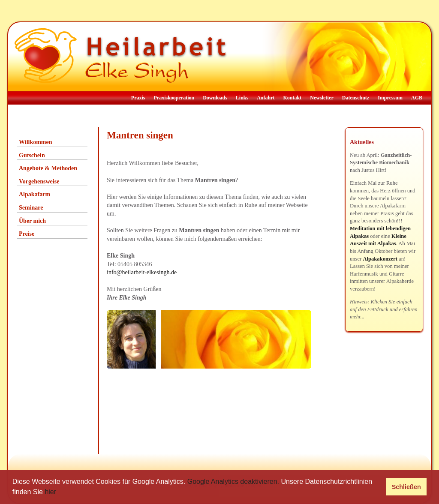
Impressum (390, 98)
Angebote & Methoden (48, 168)
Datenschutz (355, 98)
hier (50, 491)
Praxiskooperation (173, 98)
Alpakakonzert (380, 259)
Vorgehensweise (39, 181)
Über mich (32, 221)
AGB (416, 98)
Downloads (215, 98)
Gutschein (32, 155)
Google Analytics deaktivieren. (233, 481)
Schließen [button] (406, 486)
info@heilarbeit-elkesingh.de (142, 272)
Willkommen (35, 142)
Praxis (138, 98)
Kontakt (292, 98)
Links (242, 98)
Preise (26, 234)
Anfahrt (265, 98)
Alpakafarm (34, 194)
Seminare (31, 207)
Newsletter (322, 98)
